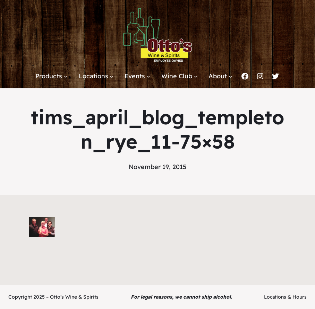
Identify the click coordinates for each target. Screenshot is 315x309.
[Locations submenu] (111, 76)
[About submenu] (230, 76)
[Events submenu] (148, 76)
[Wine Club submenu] (196, 76)
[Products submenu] (66, 76)
